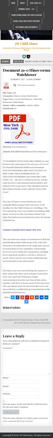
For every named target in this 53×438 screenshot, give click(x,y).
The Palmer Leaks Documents (26, 27)
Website (6, 394)
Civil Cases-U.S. (36, 3)
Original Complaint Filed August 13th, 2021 (22, 230)
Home (13, 3)
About (22, 3)
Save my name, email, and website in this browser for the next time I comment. (25, 405)
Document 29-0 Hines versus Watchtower (26, 72)
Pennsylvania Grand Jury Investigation (26, 15)
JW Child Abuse (26, 44)
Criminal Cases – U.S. (26, 9)
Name (6, 378)
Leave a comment (35, 79)
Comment (8, 348)
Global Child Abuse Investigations (26, 21)
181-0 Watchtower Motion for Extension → (33, 323)
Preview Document (24, 85)
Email (6, 386)
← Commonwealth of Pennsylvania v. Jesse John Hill (24, 320)
